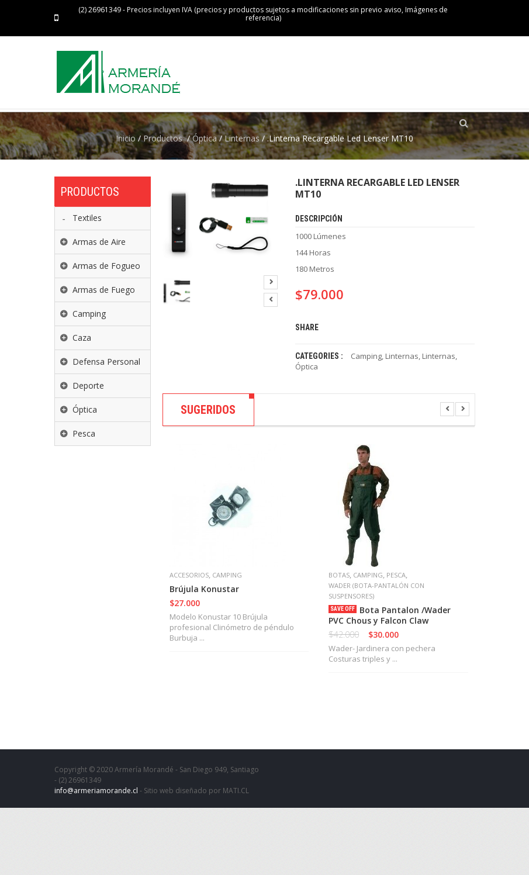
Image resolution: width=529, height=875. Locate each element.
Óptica (204, 205)
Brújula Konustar (204, 656)
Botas (339, 642)
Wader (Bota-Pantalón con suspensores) (376, 658)
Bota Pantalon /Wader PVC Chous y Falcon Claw (390, 682)
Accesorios (189, 642)
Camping (366, 423)
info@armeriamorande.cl (96, 858)
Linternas (242, 205)
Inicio (126, 205)
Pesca (396, 642)
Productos (162, 205)
